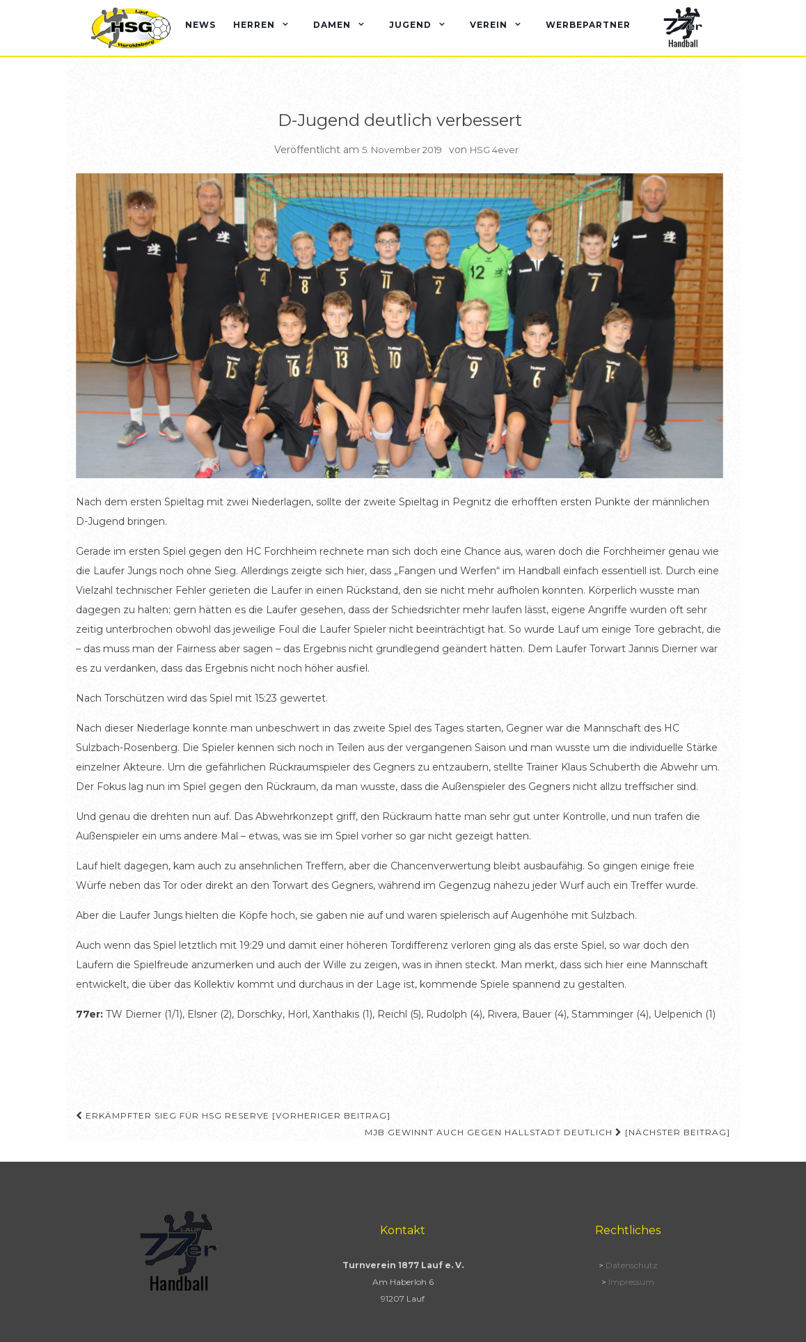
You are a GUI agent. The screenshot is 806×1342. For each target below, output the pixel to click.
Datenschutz (632, 1265)
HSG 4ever (494, 149)
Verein (488, 24)
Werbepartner (588, 24)
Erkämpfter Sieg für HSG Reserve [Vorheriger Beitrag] (233, 1115)
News (200, 24)
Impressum (631, 1282)
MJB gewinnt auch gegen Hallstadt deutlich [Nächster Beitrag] (547, 1132)
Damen (332, 24)
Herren (254, 24)
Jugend (410, 24)
